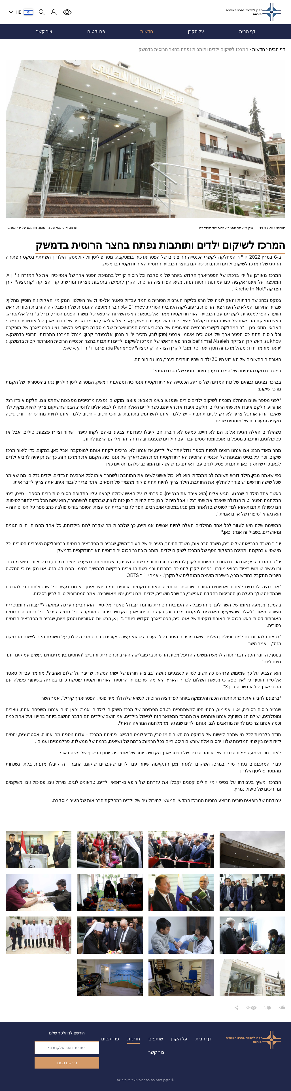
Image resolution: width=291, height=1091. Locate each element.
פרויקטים (110, 1039)
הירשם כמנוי (66, 1062)
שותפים (155, 1039)
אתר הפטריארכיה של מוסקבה (221, 228)
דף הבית (204, 1039)
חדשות (133, 1039)
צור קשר (156, 1052)
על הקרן (179, 1039)
